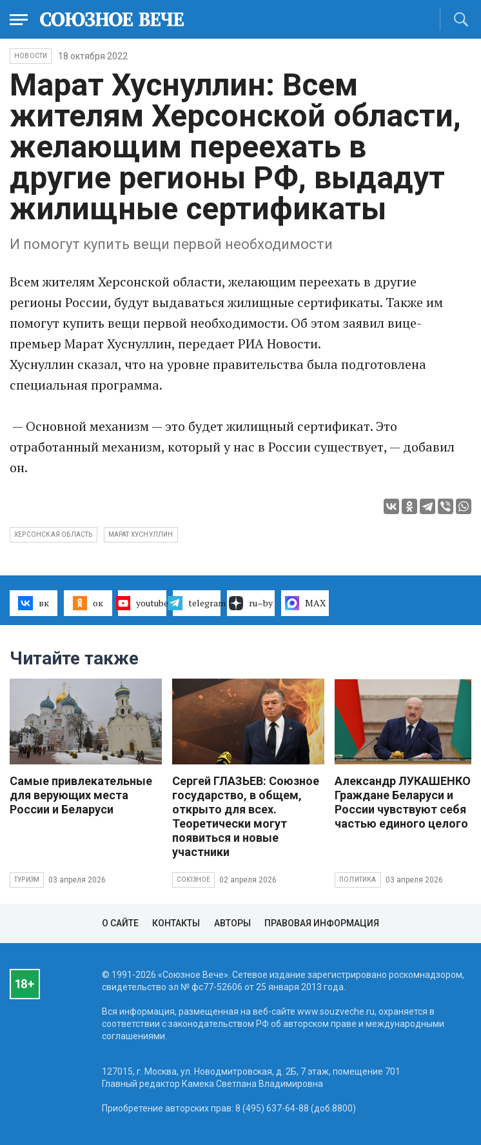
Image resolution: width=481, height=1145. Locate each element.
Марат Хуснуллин (140, 534)
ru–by (251, 603)
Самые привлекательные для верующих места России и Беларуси (81, 795)
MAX (305, 603)
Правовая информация (321, 923)
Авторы (232, 923)
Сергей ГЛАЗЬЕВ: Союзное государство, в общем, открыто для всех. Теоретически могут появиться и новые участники (245, 816)
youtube (142, 603)
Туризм (26, 879)
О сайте (120, 923)
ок (88, 603)
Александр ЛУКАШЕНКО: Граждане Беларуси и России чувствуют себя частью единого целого (404, 802)
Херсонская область (53, 534)
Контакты (176, 923)
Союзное (193, 879)
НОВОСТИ (30, 55)
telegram (197, 603)
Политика (358, 879)
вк (33, 603)
